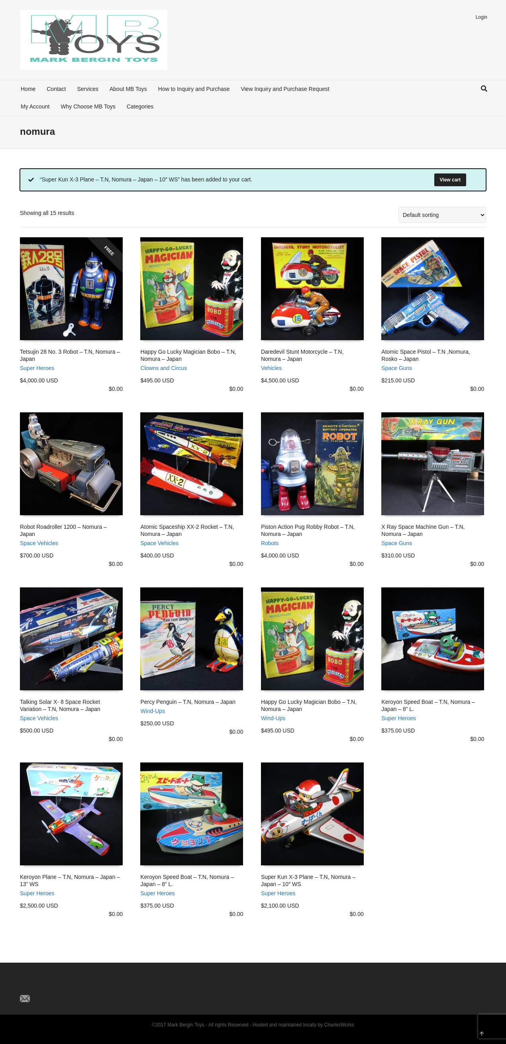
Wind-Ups (152, 711)
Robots (269, 543)
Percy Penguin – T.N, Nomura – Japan (187, 702)
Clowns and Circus (163, 368)
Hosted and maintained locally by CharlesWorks (303, 1025)
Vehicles (271, 368)
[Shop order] (442, 215)
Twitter (26, 985)
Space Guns (396, 368)
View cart (450, 180)
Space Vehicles (39, 543)
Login (481, 17)
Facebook (43, 985)
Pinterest (61, 985)
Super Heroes (37, 368)
